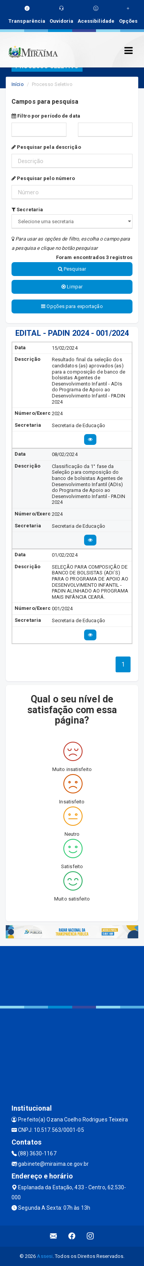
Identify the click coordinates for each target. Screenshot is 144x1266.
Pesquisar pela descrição (46, 147)
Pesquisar (72, 269)
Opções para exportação (72, 306)
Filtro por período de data (46, 116)
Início (18, 84)
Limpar (72, 287)
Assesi (45, 1256)
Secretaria (27, 209)
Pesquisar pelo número (43, 178)
